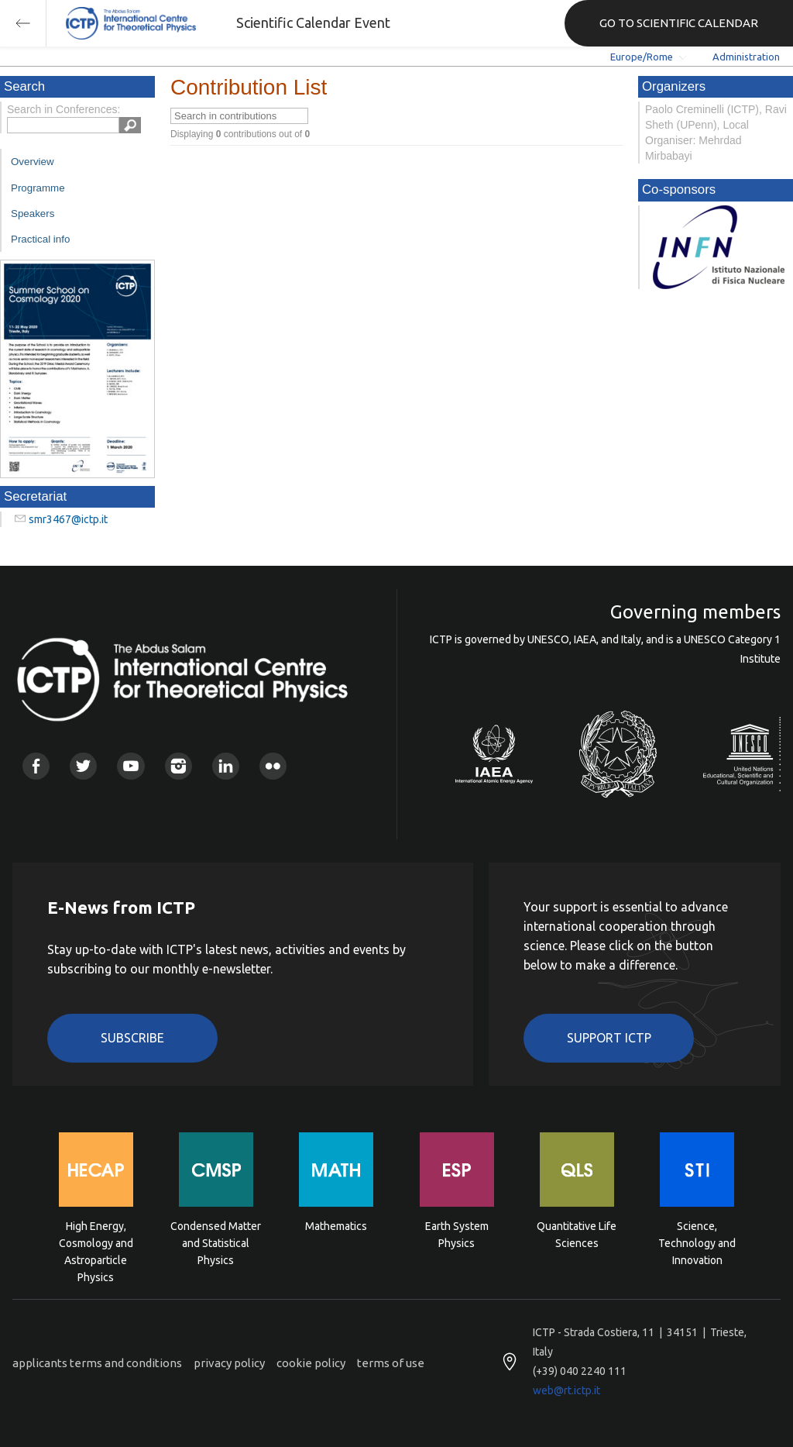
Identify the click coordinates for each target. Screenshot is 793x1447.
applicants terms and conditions (97, 1362)
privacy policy (229, 1362)
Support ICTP (609, 1038)
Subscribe (132, 1038)
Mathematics (336, 1226)
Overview (32, 161)
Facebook (36, 766)
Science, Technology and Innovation (697, 1242)
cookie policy (310, 1362)
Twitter (83, 766)
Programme (38, 188)
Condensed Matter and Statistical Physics (215, 1242)
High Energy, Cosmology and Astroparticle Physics (96, 1242)
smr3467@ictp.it (68, 519)
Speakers (32, 213)
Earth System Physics (457, 1234)
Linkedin (225, 766)
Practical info (40, 239)
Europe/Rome (641, 56)
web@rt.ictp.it (566, 1390)
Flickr (273, 766)
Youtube (130, 766)
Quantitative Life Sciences (576, 1234)
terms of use (390, 1362)
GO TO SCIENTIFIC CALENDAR (678, 22)
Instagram (178, 766)
